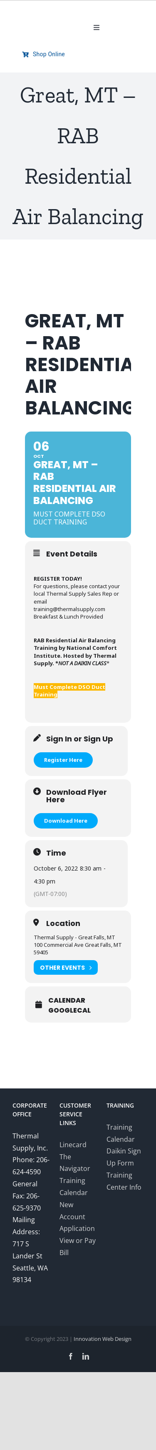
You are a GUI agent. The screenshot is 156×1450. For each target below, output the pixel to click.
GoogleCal (69, 1010)
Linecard (73, 1144)
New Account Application (77, 1216)
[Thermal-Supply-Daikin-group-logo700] (43, 12)
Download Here (65, 820)
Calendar (66, 1000)
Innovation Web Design (102, 1339)
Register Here (63, 760)
